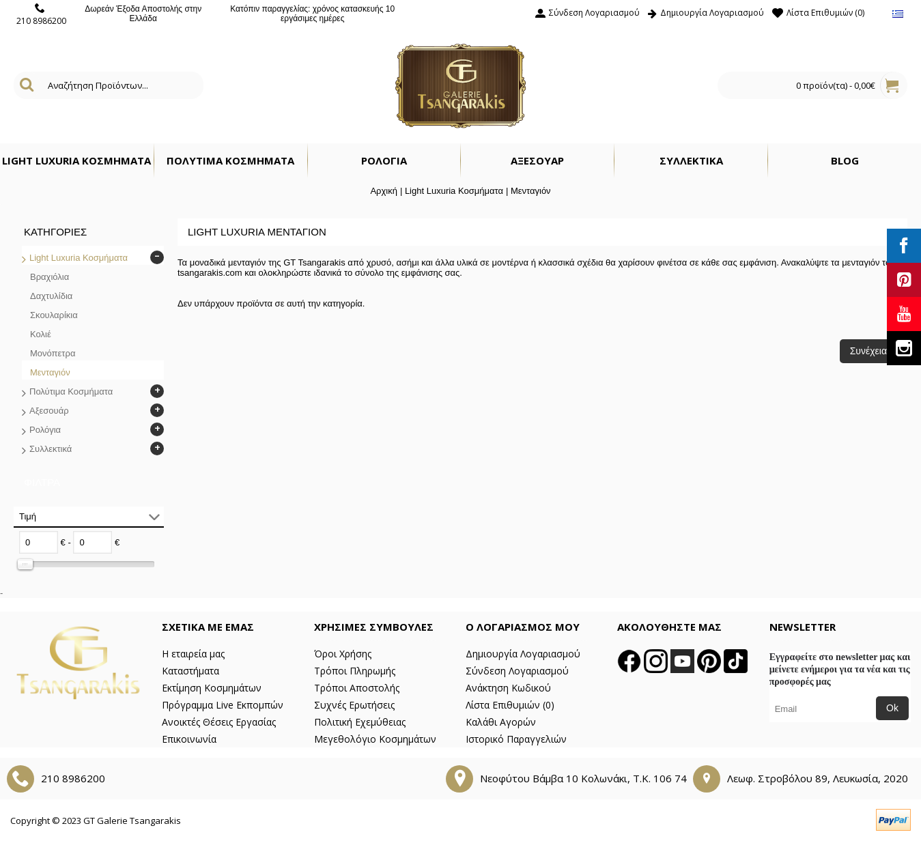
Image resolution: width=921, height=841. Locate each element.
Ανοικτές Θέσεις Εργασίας (219, 721)
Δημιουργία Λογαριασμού (523, 653)
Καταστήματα (190, 670)
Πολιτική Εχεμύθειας (360, 721)
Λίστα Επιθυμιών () (510, 704)
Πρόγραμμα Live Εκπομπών (222, 704)
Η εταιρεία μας (193, 653)
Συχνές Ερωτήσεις (354, 704)
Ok (892, 707)
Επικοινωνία (189, 738)
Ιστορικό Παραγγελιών (516, 738)
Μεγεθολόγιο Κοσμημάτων (375, 738)
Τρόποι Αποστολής (356, 687)
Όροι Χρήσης (342, 653)
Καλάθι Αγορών (501, 721)
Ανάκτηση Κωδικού (508, 687)
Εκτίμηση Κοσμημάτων (211, 687)
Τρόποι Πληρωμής (354, 670)
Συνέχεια (868, 350)
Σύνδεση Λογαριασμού (517, 670)
